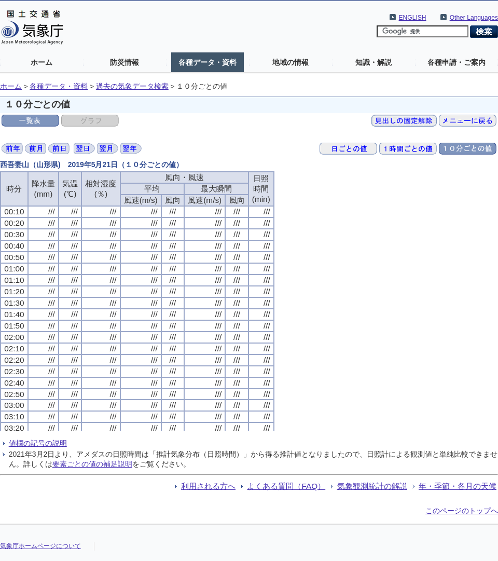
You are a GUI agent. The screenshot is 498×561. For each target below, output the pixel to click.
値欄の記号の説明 (38, 443)
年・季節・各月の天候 (457, 486)
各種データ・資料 (207, 62)
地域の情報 (290, 62)
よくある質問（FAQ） (286, 486)
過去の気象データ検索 (132, 86)
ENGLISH (412, 17)
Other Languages (474, 17)
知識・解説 (373, 62)
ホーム (41, 62)
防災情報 (124, 62)
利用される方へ (208, 486)
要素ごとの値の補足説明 (92, 464)
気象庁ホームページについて (40, 546)
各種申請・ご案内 (456, 62)
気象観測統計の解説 (372, 486)
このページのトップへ (461, 511)
